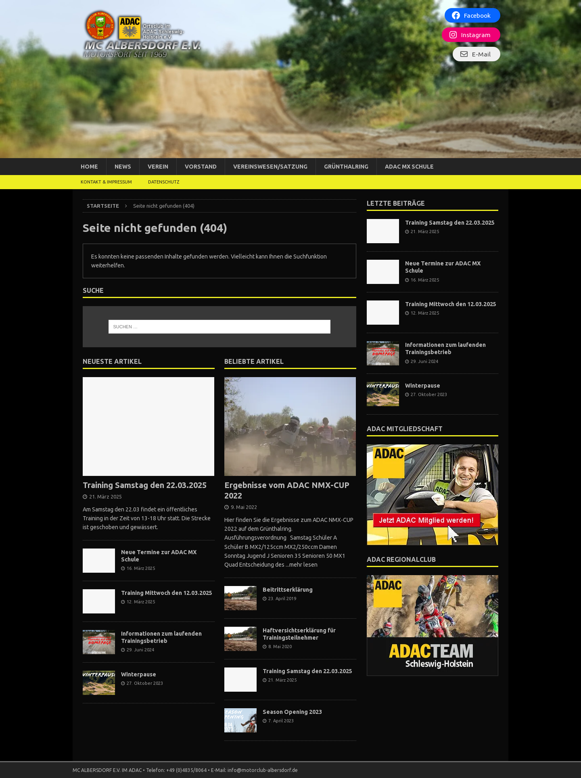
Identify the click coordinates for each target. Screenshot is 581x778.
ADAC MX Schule (409, 166)
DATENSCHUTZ (163, 181)
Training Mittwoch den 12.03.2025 (166, 593)
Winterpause (138, 674)
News (123, 166)
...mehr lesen (302, 564)
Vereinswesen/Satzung (270, 166)
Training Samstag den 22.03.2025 (145, 485)
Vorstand (201, 166)
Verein (158, 166)
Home (89, 166)
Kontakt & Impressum (106, 181)
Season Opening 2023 (292, 712)
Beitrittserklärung (288, 589)
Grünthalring (346, 166)
